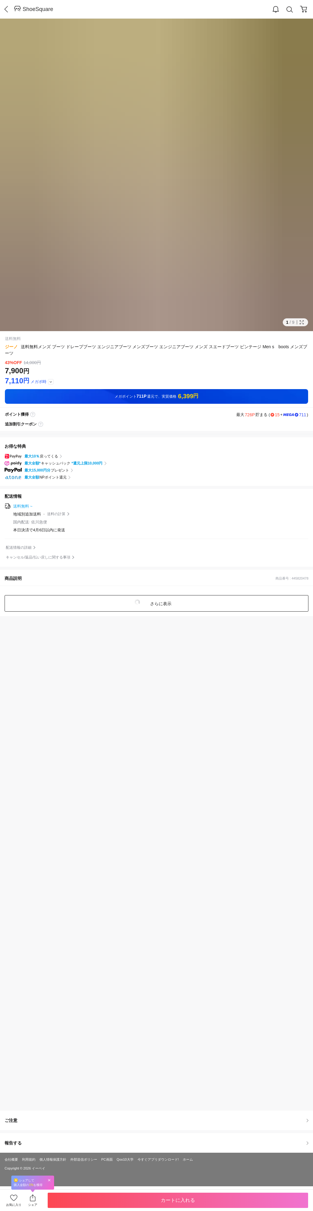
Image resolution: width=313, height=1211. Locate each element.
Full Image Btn (302, 322)
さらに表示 (160, 603)
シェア (32, 1204)
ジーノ (11, 346)
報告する (156, 1143)
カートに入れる (178, 1200)
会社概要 (11, 1159)
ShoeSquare (38, 9)
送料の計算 (56, 514)
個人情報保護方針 (52, 1159)
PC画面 (106, 1159)
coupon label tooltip (40, 424)
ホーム (188, 1159)
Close (49, 1180)
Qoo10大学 (125, 1159)
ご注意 (156, 1120)
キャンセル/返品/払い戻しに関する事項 (38, 557)
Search (289, 9)
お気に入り (13, 1204)
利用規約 (28, 1159)
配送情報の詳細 (18, 547)
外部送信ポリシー (83, 1159)
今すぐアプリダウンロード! (158, 1159)
